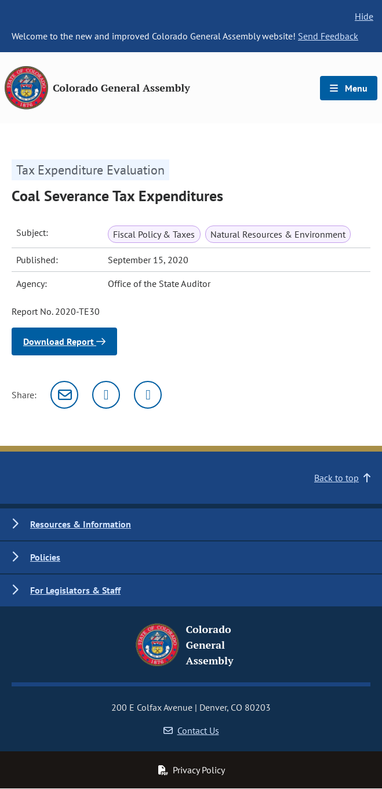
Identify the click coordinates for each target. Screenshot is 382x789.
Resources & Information (80, 524)
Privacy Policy (191, 770)
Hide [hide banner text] (364, 16)
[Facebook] (148, 395)
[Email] (64, 395)
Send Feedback (328, 36)
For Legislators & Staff (75, 590)
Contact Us (191, 730)
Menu (349, 88)
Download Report (64, 341)
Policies (45, 557)
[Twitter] (106, 395)
